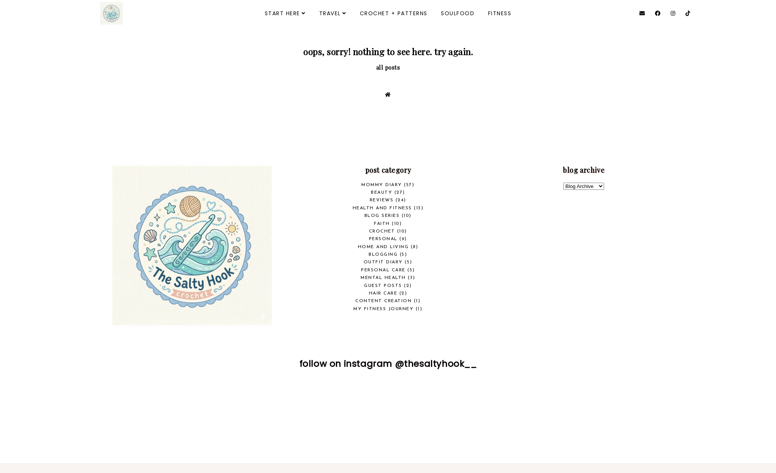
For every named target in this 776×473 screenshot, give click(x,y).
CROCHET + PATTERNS (394, 13)
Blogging (383, 254)
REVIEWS (382, 200)
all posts (388, 67)
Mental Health (383, 278)
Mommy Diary (381, 185)
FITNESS (500, 13)
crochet (382, 231)
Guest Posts (383, 285)
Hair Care (383, 293)
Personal (383, 239)
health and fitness (382, 208)
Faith (382, 223)
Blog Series (382, 215)
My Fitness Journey (383, 309)
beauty (381, 192)
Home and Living (383, 247)
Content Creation (383, 301)
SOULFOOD (457, 13)
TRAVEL (330, 13)
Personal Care (383, 270)
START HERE (282, 13)
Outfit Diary (383, 262)
